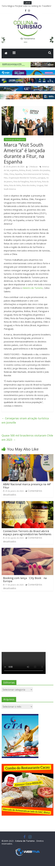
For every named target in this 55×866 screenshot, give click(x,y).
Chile (6, 174)
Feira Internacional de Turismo (36, 174)
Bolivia (22, 170)
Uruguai (40, 185)
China (11, 174)
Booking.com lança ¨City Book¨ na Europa (25, 579)
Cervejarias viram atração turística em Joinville (25, 420)
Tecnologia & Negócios (15, 139)
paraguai (41, 178)
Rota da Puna (35, 181)
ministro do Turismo (32, 287)
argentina (14, 170)
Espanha (18, 174)
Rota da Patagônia (21, 181)
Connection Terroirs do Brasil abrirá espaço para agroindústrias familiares (27, 532)
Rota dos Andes (28, 185)
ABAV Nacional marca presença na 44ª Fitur (27, 485)
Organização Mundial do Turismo (23, 178)
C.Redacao (33, 166)
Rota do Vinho (15, 185)
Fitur (5, 178)
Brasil (28, 170)
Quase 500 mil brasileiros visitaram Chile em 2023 (27, 437)
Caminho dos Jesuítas (41, 170)
